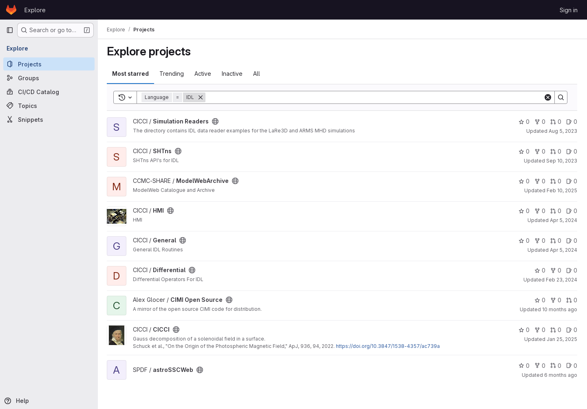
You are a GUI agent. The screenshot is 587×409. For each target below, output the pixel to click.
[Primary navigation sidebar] (9, 30)
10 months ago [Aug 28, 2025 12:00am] (559, 309)
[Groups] (49, 77)
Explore (35, 10)
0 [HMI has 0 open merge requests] (555, 210)
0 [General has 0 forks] (539, 240)
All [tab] (257, 73)
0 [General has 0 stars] (524, 240)
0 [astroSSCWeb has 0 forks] (539, 365)
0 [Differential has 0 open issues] (571, 270)
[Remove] (201, 97)
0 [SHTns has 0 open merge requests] (555, 151)
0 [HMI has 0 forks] (539, 210)
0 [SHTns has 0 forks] (539, 151)
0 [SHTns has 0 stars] (524, 151)
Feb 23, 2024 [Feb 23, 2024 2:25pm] (561, 280)
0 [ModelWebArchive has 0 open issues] (571, 181)
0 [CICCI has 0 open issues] (571, 329)
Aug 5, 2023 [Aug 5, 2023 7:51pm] (563, 131)
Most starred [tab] (131, 73)
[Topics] (49, 105)
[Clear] (548, 97)
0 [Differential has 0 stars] (539, 270)
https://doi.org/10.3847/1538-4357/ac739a (389, 346)
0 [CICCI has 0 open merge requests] (555, 329)
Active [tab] (203, 73)
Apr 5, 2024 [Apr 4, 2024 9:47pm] (563, 250)
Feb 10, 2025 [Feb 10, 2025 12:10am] (562, 190)
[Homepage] (11, 9)
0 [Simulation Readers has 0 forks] (539, 121)
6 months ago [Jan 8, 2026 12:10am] (560, 375)
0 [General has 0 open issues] (571, 240)
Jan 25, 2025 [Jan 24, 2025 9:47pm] (562, 339)
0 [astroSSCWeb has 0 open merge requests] (555, 365)
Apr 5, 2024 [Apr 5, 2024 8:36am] (563, 220)
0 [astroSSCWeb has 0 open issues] (571, 365)
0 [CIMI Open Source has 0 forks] (555, 300)
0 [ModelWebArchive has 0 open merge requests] (555, 181)
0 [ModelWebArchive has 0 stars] (524, 181)
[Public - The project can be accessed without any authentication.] (216, 121)
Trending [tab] (172, 73)
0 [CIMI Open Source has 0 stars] (539, 300)
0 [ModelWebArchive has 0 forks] (539, 181)
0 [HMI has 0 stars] (524, 210)
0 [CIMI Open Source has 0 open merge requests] (571, 300)
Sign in (569, 10)
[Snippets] (49, 119)
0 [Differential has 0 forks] (555, 270)
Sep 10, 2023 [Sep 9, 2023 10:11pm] (561, 161)
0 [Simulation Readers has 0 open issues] (571, 121)
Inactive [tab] (233, 73)
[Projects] (49, 63)
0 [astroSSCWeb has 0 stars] (524, 365)
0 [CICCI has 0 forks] (539, 329)
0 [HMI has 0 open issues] (571, 210)
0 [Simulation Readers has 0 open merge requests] (555, 121)
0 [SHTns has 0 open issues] (571, 151)
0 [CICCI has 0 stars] (524, 329)
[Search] (375, 97)
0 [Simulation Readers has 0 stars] (524, 121)
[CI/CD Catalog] (49, 91)
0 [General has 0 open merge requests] (555, 240)
